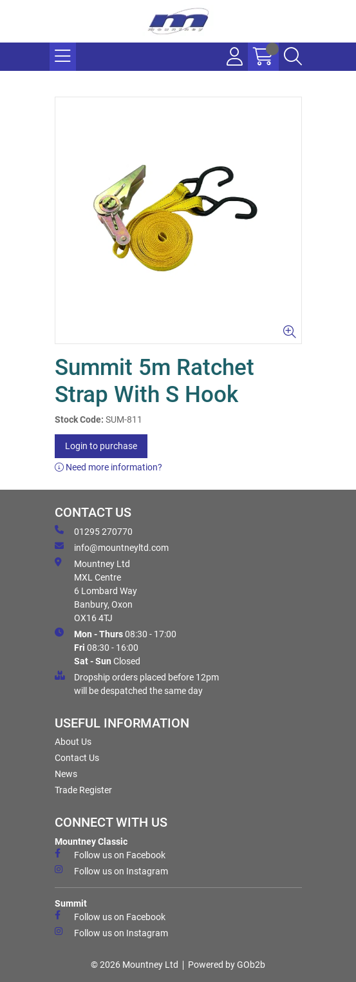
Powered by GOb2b (226, 964)
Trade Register (83, 790)
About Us (73, 741)
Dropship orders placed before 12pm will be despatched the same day (137, 683)
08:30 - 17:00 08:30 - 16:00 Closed (115, 647)
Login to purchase (101, 446)
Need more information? (108, 467)
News (66, 774)
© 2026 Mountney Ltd (134, 964)
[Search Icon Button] (293, 57)
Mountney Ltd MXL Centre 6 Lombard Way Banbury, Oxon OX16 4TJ (96, 590)
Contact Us (77, 758)
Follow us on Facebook (110, 854)
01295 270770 (94, 531)
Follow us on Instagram (111, 870)
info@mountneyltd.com (112, 547)
